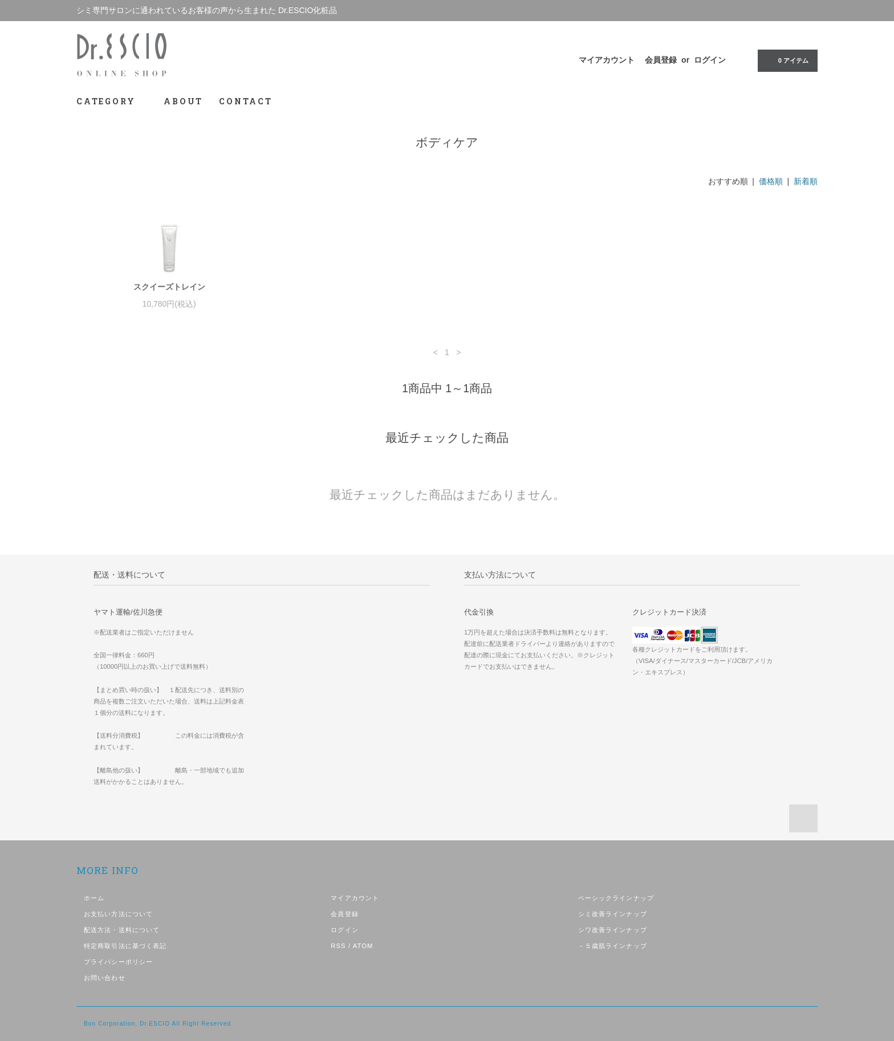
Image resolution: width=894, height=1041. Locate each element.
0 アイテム (786, 59)
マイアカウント (607, 59)
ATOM (363, 945)
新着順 (806, 181)
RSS (338, 945)
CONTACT (246, 101)
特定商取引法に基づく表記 (125, 945)
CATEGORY (112, 101)
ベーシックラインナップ (616, 897)
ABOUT (183, 101)
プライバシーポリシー (118, 961)
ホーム (94, 897)
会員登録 (661, 59)
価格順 (771, 181)
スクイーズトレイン (169, 286)
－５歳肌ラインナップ (612, 945)
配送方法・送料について (122, 929)
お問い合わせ (104, 977)
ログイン (710, 59)
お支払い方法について (118, 913)
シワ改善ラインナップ (612, 929)
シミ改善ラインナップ (612, 913)
